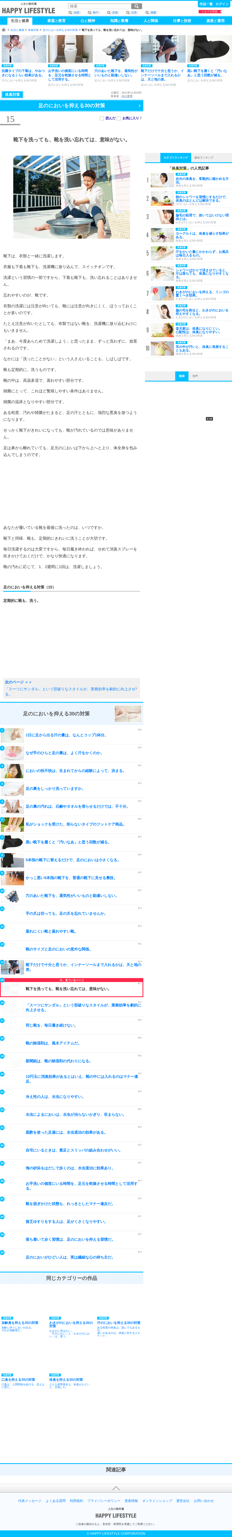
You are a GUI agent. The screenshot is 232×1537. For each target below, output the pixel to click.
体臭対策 (33, 30)
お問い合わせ (204, 1501)
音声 (195, 376)
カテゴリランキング (176, 157)
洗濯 (76, 12)
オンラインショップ (157, 1501)
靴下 (95, 12)
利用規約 (76, 1501)
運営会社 (183, 1501)
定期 (115, 12)
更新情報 (131, 1501)
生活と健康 (17, 30)
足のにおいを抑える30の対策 (60, 30)
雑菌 (153, 12)
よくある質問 (56, 1501)
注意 (134, 12)
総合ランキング (204, 157)
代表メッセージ (29, 1501)
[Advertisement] (71, 491)
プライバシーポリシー (104, 1501)
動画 (182, 376)
